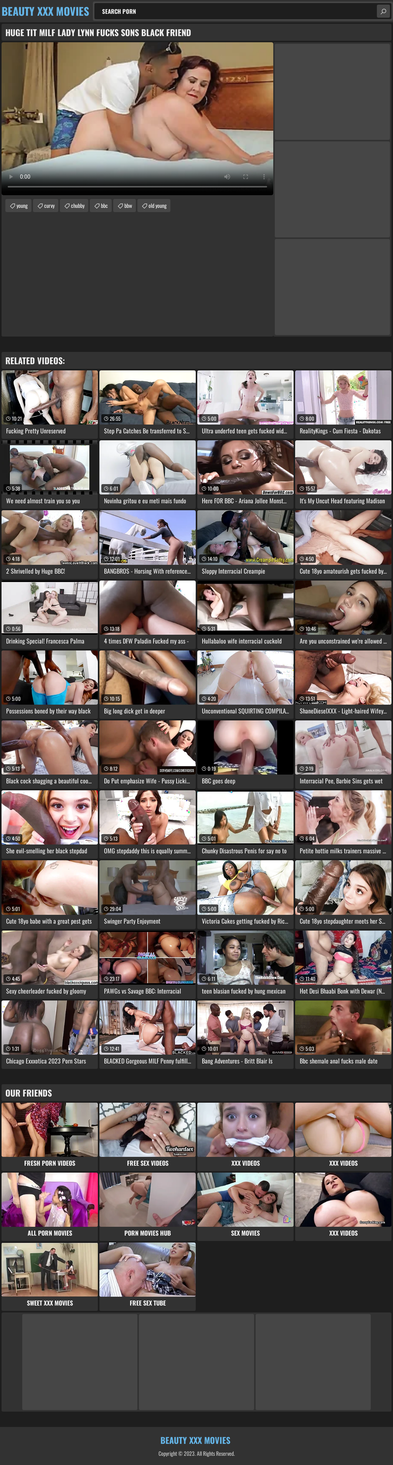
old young (158, 205)
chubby (77, 205)
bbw (128, 205)
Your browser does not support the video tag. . (137, 118)
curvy (49, 205)
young (22, 205)
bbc (104, 205)
